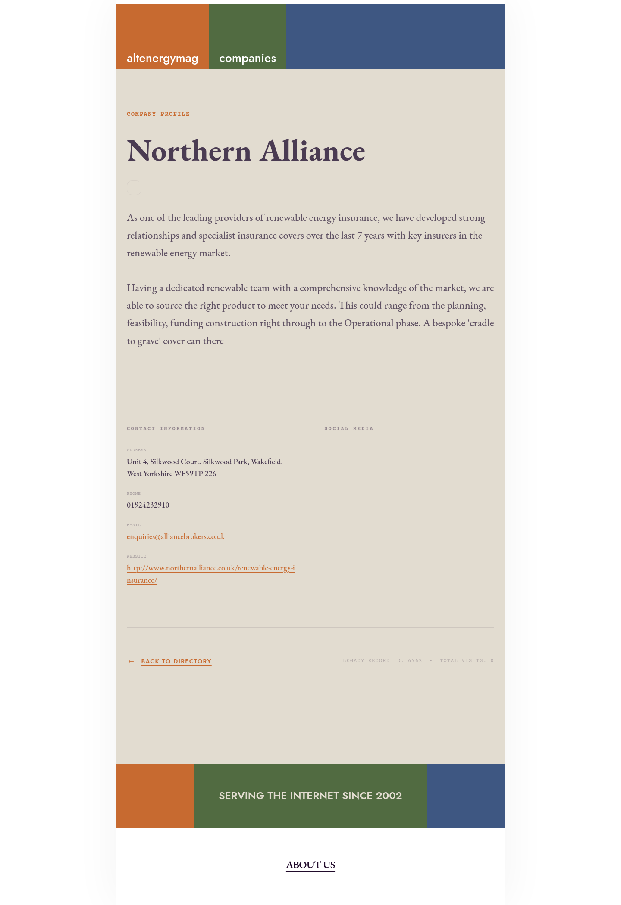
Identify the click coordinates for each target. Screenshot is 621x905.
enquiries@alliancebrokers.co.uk (176, 536)
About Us (310, 864)
